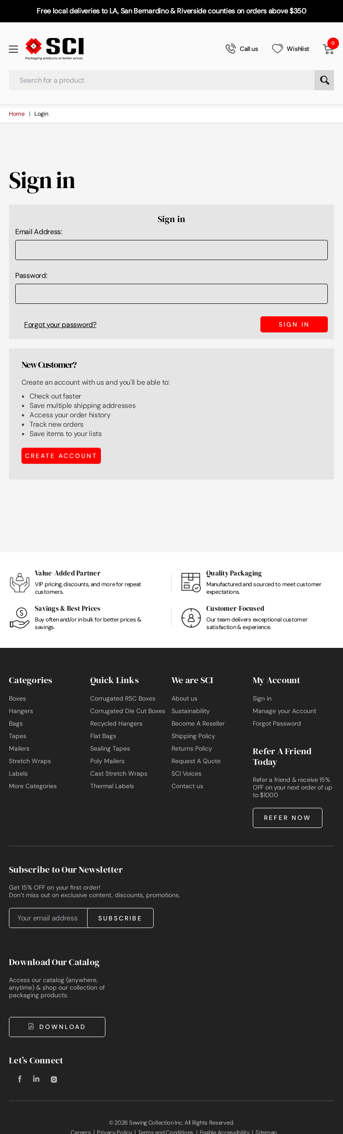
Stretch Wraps (30, 761)
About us (184, 698)
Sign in (262, 698)
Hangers (21, 711)
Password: (31, 275)
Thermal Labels (112, 786)
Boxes (17, 698)
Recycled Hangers (116, 723)
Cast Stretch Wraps (118, 773)
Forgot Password (277, 723)
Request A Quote (196, 761)
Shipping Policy (193, 736)
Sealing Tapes (110, 748)
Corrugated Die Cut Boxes (127, 711)
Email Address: (38, 231)
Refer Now (287, 818)
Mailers (19, 748)
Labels (18, 773)
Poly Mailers (107, 761)
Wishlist (291, 49)
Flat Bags (103, 736)
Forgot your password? (60, 324)
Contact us (187, 786)
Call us (242, 49)
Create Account (61, 455)
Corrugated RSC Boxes (122, 698)
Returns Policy (192, 748)
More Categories (33, 786)
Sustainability (191, 711)
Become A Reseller (198, 723)
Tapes (17, 736)
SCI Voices (186, 773)
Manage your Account (284, 711)
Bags (16, 723)
